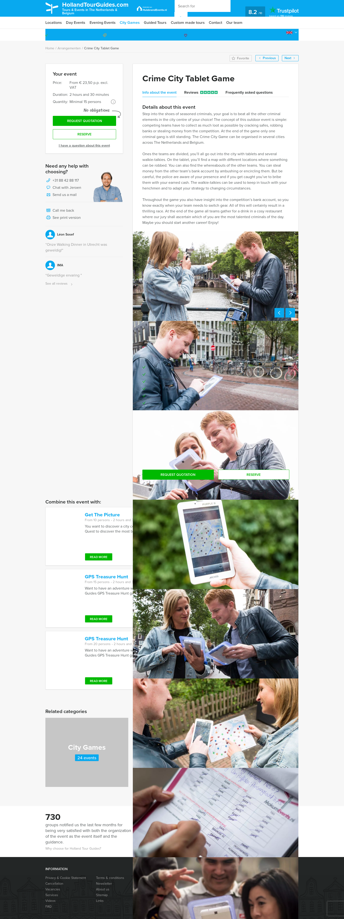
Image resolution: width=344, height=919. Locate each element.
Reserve (84, 134)
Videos (50, 900)
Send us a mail (61, 195)
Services (51, 895)
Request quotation (84, 121)
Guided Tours (156, 22)
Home (49, 48)
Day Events (76, 22)
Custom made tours (188, 22)
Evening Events (103, 22)
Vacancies (52, 889)
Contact (216, 22)
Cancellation (54, 883)
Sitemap (102, 895)
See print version (63, 218)
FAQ (48, 906)
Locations (53, 22)
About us (102, 889)
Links (100, 900)
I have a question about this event (84, 146)
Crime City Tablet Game (101, 48)
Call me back (59, 211)
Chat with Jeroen (63, 188)
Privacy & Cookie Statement (65, 877)
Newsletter (104, 883)
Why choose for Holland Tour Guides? (73, 848)
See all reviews (59, 284)
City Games (130, 22)
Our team (236, 22)
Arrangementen (69, 48)
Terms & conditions (110, 877)
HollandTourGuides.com (97, 7)
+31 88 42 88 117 (278, 34)
